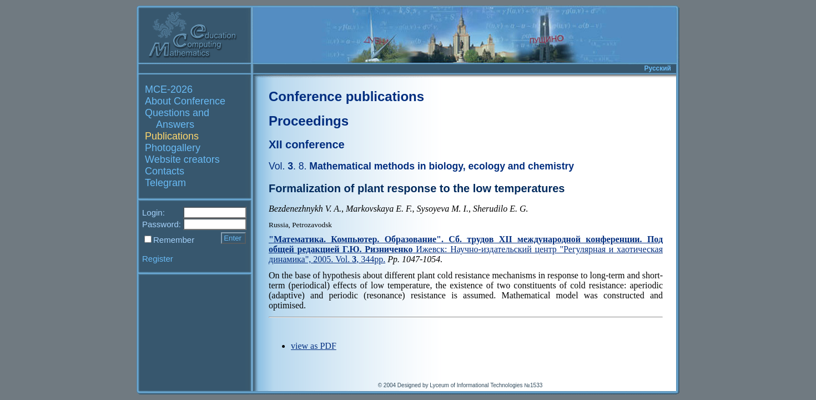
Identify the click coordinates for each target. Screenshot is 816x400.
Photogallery (172, 147)
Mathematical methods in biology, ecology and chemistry (421, 166)
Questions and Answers (177, 118)
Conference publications (346, 96)
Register (157, 258)
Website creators (182, 159)
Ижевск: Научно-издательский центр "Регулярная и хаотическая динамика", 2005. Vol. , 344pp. (466, 249)
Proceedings (309, 120)
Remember (173, 239)
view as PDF (313, 346)
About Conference (185, 101)
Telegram (165, 182)
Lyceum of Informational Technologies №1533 (486, 385)
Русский (658, 68)
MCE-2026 (169, 89)
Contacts (164, 171)
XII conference (307, 144)
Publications (172, 136)
